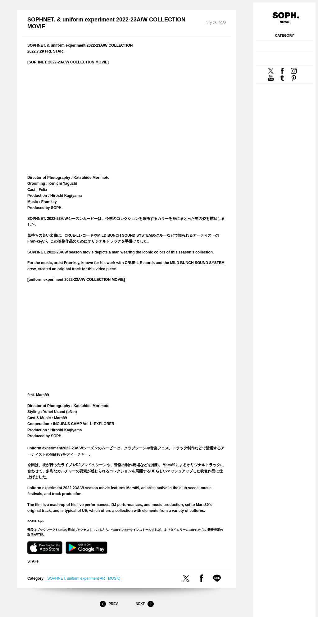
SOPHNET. (57, 578)
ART (103, 578)
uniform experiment (83, 578)
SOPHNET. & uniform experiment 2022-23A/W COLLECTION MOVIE (106, 23)
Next (145, 604)
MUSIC (114, 578)
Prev (109, 604)
